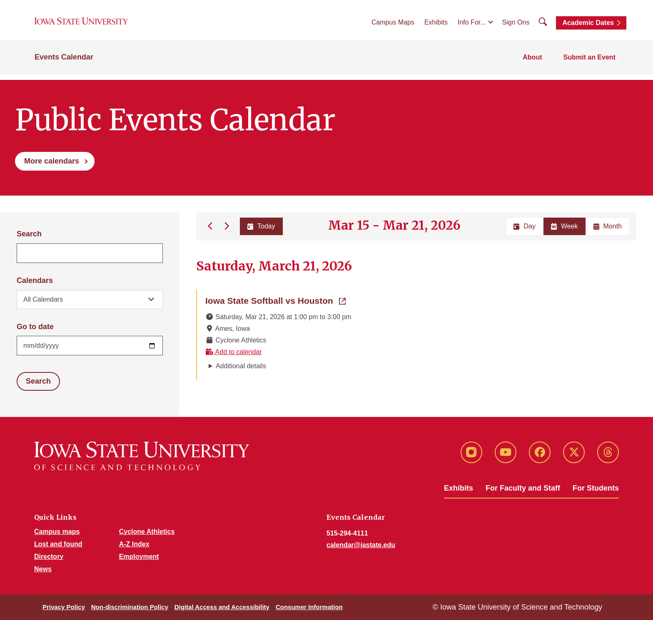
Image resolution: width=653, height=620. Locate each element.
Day (524, 226)
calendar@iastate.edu (360, 544)
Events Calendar (64, 63)
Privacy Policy (63, 606)
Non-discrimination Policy (129, 606)
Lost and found (58, 544)
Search (29, 234)
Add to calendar (233, 351)
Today (260, 226)
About (539, 63)
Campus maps (57, 531)
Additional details (241, 366)
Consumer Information (309, 606)
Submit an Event (592, 63)
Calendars (35, 280)
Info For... (472, 25)
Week (564, 226)
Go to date (35, 326)
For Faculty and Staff (523, 488)
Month (607, 226)
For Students (596, 488)
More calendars (51, 161)
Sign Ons (516, 25)
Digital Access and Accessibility (221, 606)
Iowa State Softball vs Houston (275, 300)
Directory (48, 556)
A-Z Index (134, 544)
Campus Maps (392, 25)
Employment (139, 556)
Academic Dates (588, 26)
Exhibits (436, 25)
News (43, 569)
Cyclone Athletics (147, 531)
